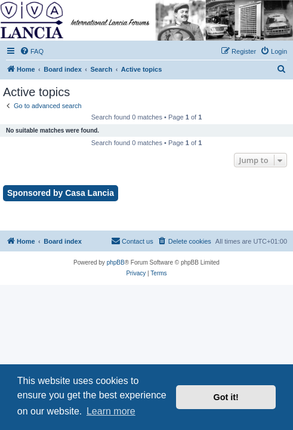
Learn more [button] (111, 411)
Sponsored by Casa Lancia (60, 193)
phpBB (116, 262)
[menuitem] (32, 51)
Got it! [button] (226, 397)
